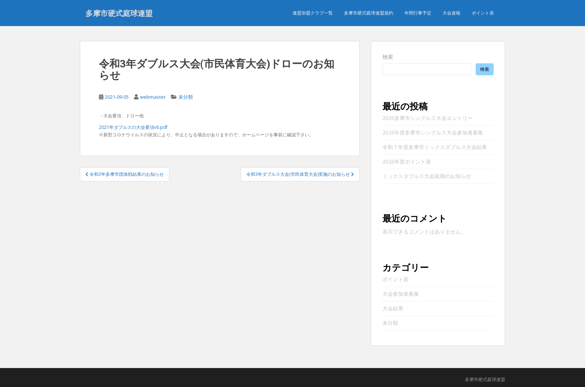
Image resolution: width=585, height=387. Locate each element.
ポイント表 (483, 13)
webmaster (153, 96)
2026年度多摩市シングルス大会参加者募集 (432, 132)
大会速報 (451, 13)
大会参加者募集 (400, 293)
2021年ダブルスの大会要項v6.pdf (133, 127)
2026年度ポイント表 (406, 161)
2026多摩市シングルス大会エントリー (427, 117)
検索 (387, 56)
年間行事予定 (417, 13)
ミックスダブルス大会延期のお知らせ (426, 176)
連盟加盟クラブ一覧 (312, 13)
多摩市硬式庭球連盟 (119, 13)
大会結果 (392, 308)
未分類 (185, 96)
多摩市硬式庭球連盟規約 (368, 13)
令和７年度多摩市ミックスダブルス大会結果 (434, 146)
